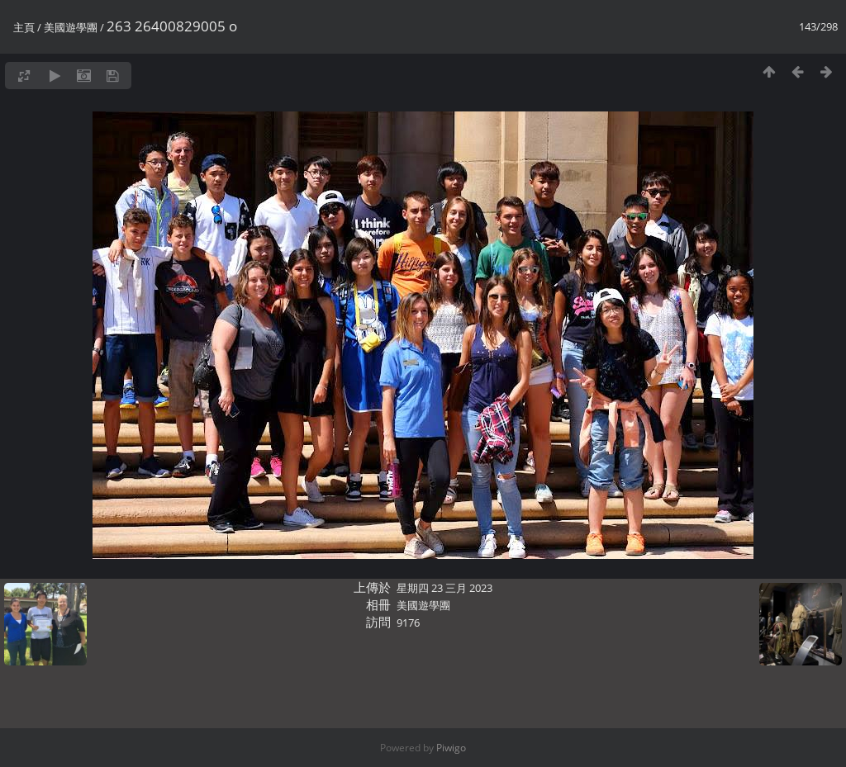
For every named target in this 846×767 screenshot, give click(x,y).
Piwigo (451, 748)
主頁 (24, 27)
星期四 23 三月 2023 (444, 587)
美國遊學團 (70, 27)
